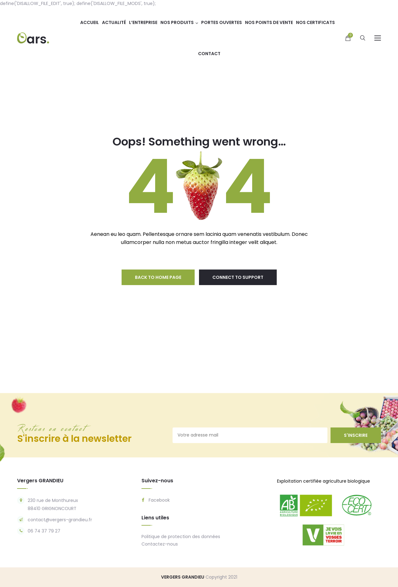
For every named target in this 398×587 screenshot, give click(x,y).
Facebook (156, 500)
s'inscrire (356, 435)
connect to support (237, 277)
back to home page (158, 277)
